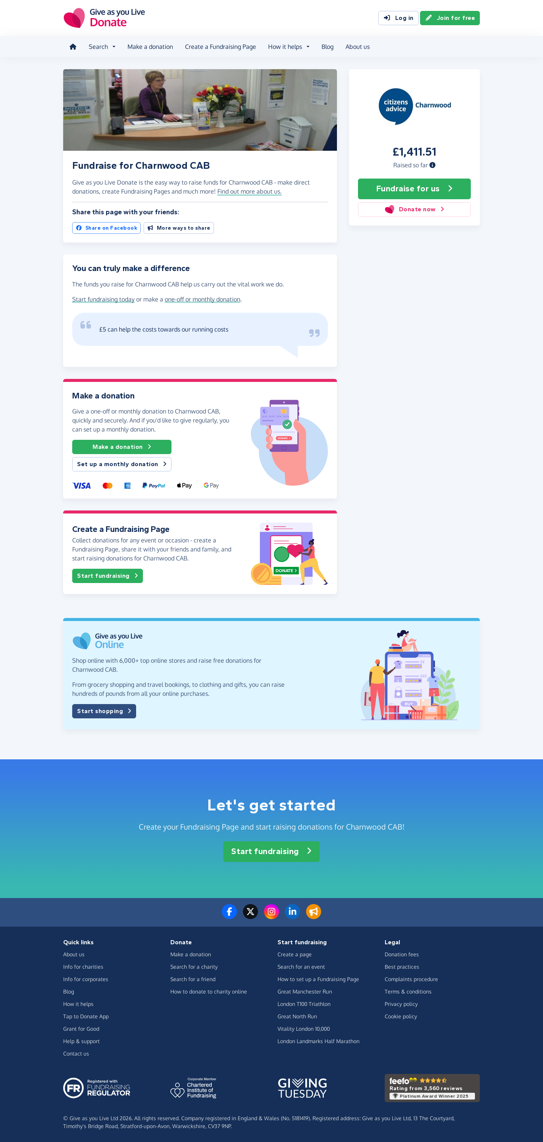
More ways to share (179, 228)
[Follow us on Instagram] (271, 916)
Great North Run (297, 1016)
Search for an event (301, 966)
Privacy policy (401, 1004)
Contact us (76, 1053)
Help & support (81, 1041)
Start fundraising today (103, 299)
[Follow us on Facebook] (229, 916)
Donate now (414, 209)
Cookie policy (401, 1016)
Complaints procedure (411, 979)
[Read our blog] (313, 916)
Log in (398, 18)
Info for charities (83, 966)
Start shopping (104, 711)
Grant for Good (81, 1028)
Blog (328, 46)
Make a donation (150, 46)
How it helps (78, 1004)
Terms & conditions (408, 991)
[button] (432, 165)
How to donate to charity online (208, 991)
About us (358, 46)
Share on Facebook (106, 228)
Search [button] (98, 46)
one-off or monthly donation (202, 299)
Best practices (402, 966)
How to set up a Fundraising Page (318, 979)
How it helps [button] (285, 46)
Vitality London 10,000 (304, 1028)
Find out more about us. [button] (249, 191)
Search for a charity (194, 966)
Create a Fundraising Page (220, 46)
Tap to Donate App (86, 1016)
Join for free (450, 18)
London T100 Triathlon (304, 1004)
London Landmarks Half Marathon (318, 1041)
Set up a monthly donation (122, 464)
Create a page (295, 954)
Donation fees (402, 954)
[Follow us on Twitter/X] (250, 916)
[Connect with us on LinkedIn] (292, 916)
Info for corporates (85, 979)
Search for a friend (192, 979)
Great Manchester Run (305, 991)
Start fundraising (107, 575)
